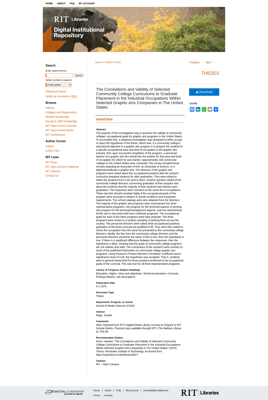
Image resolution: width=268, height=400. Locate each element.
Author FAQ (52, 150)
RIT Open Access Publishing (62, 166)
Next (208, 62)
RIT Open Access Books (60, 130)
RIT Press (51, 162)
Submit (50, 146)
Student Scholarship (57, 116)
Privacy (96, 395)
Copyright (108, 395)
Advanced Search (56, 91)
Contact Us (52, 175)
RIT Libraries (53, 171)
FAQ (118, 390)
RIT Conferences (55, 134)
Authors (50, 107)
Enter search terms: (56, 70)
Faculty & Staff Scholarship (61, 121)
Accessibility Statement (155, 390)
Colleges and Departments (61, 112)
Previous (195, 62)
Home (98, 62)
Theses (210, 73)
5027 (118, 62)
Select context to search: (59, 80)
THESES (108, 62)
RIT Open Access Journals (61, 125)
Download (204, 92)
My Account (132, 390)
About (108, 390)
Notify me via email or (61, 96)
